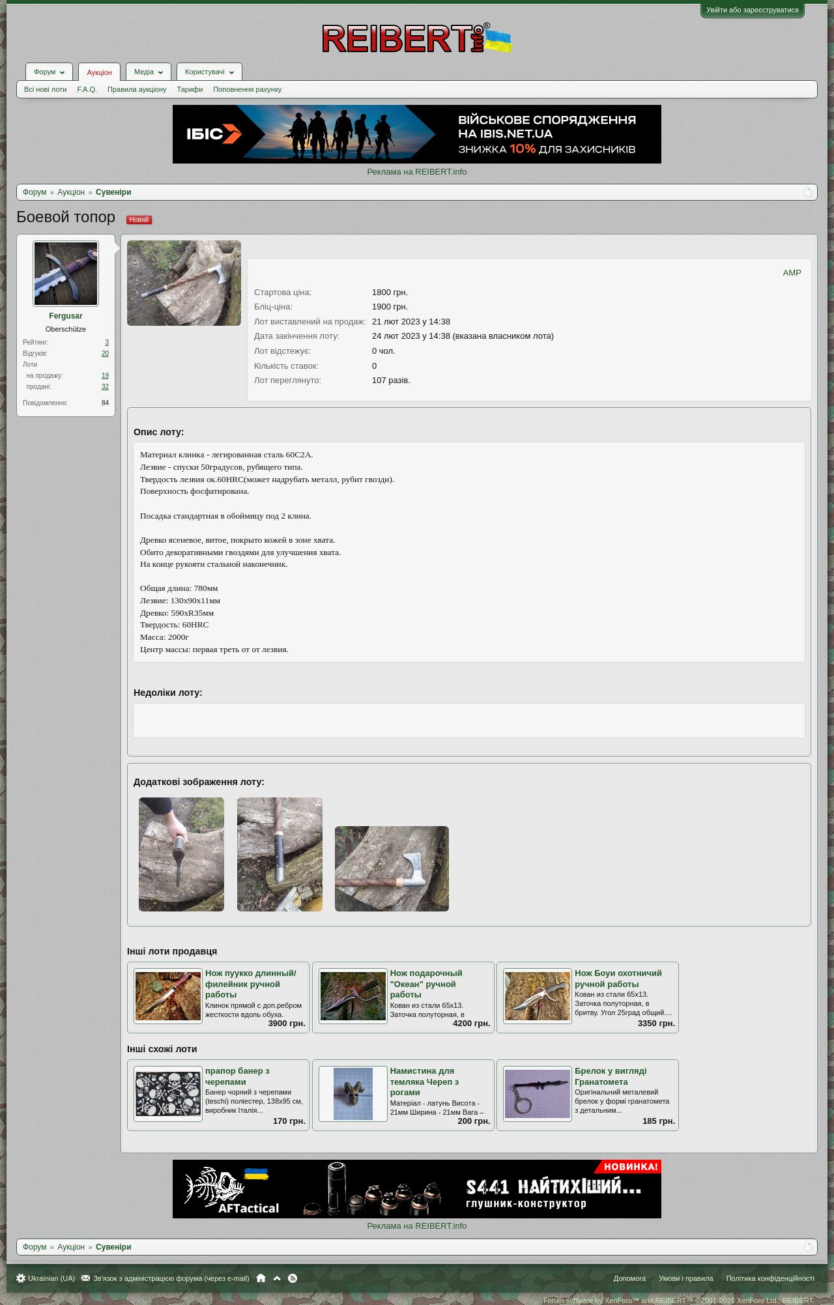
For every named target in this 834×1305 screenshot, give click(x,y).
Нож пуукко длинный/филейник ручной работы (250, 983)
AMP (792, 273)
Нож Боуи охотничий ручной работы (618, 978)
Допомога (630, 1278)
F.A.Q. (87, 89)
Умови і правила (686, 1278)
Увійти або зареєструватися (752, 10)
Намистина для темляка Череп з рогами (424, 1081)
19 (105, 375)
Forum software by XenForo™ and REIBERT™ (678, 1300)
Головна (261, 1278)
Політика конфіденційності (770, 1278)
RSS (292, 1278)
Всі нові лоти (45, 89)
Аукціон (99, 72)
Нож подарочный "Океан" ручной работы (426, 983)
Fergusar (65, 316)
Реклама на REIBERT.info (417, 172)
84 (105, 403)
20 (105, 353)
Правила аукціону (137, 89)
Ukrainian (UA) (51, 1278)
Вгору (276, 1278)
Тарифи (190, 89)
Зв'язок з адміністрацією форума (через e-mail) (171, 1278)
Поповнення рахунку (247, 89)
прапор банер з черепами (237, 1076)
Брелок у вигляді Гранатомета (610, 1076)
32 (105, 386)
